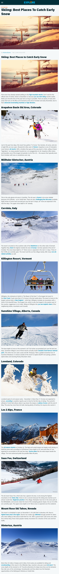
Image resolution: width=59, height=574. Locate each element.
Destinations (4, 7)
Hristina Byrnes (7, 52)
